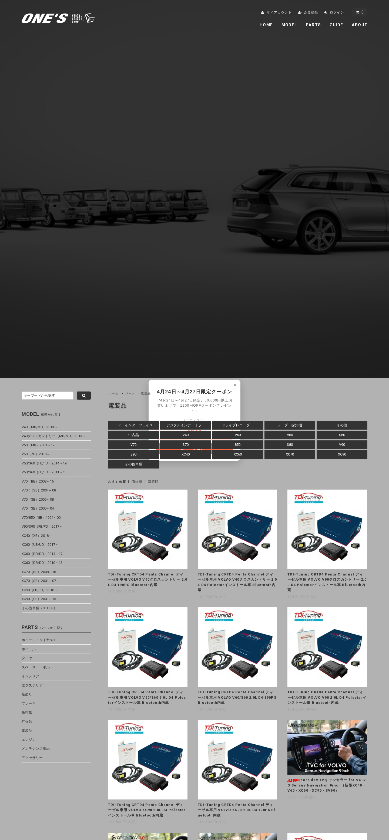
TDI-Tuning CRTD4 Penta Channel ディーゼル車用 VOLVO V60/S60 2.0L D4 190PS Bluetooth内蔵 (237, 697)
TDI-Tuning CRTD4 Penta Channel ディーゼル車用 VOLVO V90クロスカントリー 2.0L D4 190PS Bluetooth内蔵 (147, 579)
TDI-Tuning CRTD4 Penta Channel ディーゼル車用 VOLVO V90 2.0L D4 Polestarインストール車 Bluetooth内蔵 (327, 697)
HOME (266, 24)
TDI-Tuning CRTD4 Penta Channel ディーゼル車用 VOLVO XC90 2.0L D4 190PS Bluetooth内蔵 (237, 810)
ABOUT (359, 24)
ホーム (114, 393)
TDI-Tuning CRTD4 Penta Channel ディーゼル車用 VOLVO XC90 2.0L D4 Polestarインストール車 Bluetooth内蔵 (147, 810)
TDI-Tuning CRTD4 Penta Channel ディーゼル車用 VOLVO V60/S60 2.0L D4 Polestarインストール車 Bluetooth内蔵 (147, 697)
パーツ (130, 393)
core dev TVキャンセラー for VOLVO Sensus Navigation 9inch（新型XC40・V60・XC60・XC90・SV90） (326, 785)
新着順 (153, 482)
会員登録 (311, 12)
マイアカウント (279, 12)
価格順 (137, 482)
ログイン (337, 12)
